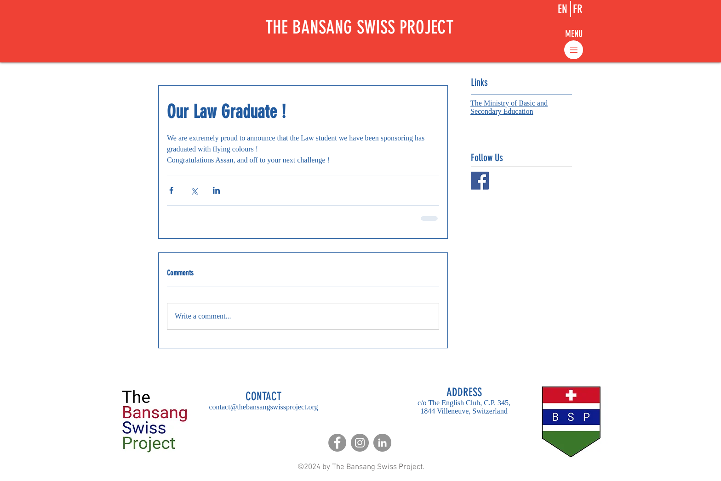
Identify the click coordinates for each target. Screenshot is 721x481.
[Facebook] (337, 443)
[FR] (578, 9)
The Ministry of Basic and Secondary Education (509, 107)
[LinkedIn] (382, 443)
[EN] (562, 9)
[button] (573, 33)
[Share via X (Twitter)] (193, 190)
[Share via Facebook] (171, 190)
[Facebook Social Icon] (480, 181)
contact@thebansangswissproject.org (263, 407)
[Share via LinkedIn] (216, 190)
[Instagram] (360, 443)
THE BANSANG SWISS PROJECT (359, 27)
